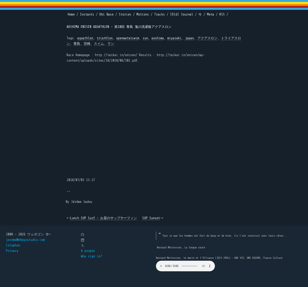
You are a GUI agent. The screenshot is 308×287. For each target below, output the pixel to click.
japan (189, 38)
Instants (87, 14)
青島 (76, 44)
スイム (99, 44)
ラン (110, 44)
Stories (125, 14)
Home (71, 14)
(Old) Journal (181, 14)
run (145, 38)
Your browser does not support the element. (185, 266)
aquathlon (85, 38)
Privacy (12, 251)
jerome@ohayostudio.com (25, 240)
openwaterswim (127, 38)
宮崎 (87, 44)
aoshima (157, 38)
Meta (210, 14)
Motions (143, 14)
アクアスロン (207, 38)
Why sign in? (91, 256)
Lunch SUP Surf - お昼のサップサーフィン (103, 218)
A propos (88, 251)
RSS (222, 14)
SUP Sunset (151, 218)
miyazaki (174, 38)
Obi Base (106, 14)
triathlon (105, 38)
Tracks (159, 14)
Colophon (13, 245)
